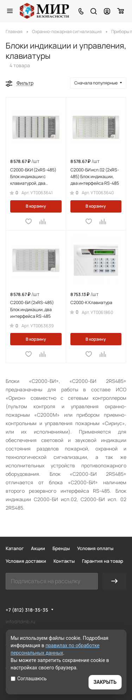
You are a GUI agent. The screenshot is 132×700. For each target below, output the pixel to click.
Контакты (64, 561)
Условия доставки (26, 561)
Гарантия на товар (102, 561)
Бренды (61, 548)
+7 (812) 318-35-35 (27, 610)
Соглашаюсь (29, 678)
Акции (38, 548)
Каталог (15, 548)
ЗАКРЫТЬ (105, 682)
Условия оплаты (95, 548)
